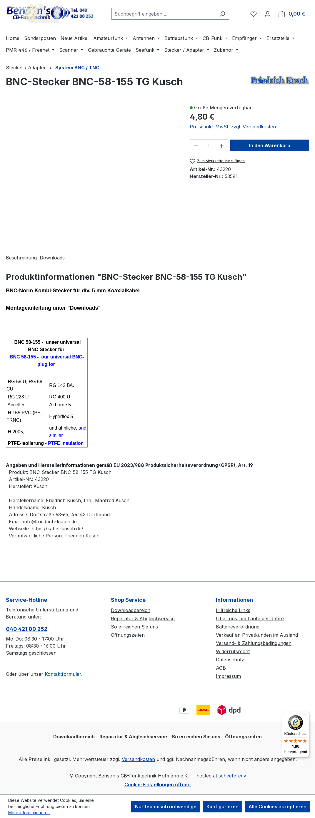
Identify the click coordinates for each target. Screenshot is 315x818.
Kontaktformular (63, 674)
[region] (92, 173)
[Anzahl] (208, 145)
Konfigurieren (222, 806)
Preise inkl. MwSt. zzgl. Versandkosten (233, 127)
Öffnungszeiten (128, 635)
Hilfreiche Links (233, 610)
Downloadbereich (130, 610)
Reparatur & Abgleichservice (143, 618)
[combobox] (163, 14)
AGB (221, 668)
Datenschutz (230, 660)
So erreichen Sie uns (134, 627)
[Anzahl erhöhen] (222, 145)
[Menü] (305, 715)
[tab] (21, 258)
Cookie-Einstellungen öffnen (157, 784)
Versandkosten (138, 759)
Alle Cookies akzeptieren (277, 806)
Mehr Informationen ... (29, 812)
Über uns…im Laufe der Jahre (250, 618)
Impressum (228, 676)
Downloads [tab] (52, 258)
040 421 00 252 (26, 629)
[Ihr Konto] (268, 14)
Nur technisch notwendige (165, 806)
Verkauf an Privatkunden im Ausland (257, 635)
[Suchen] (222, 14)
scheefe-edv (232, 776)
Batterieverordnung (237, 627)
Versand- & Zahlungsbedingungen (253, 643)
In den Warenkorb (269, 145)
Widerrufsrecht (233, 651)
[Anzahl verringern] (196, 145)
